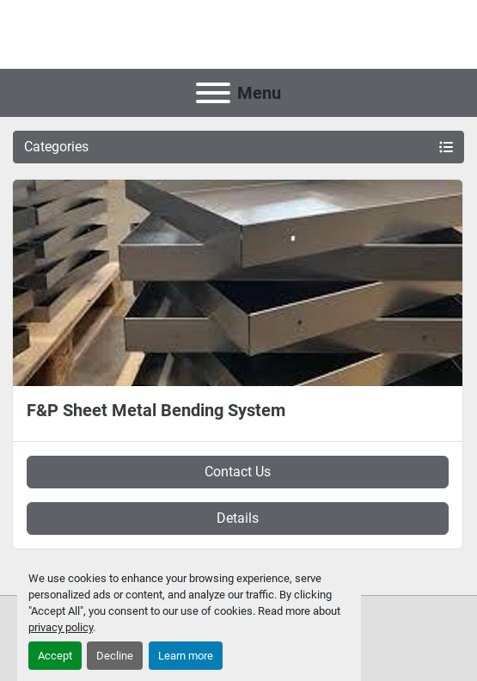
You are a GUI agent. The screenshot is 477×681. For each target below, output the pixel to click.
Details (238, 518)
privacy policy (60, 627)
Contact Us (238, 471)
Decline (114, 655)
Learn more (185, 655)
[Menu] (213, 93)
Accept (55, 655)
